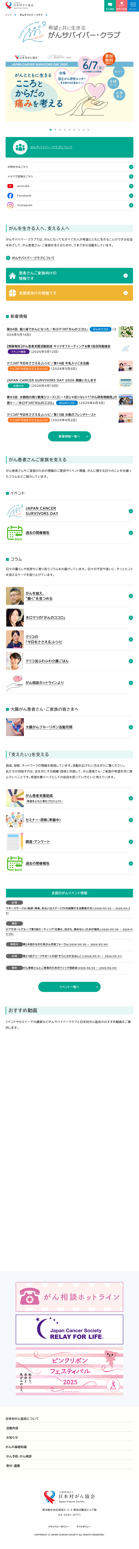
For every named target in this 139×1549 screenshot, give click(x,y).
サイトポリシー (84, 1526)
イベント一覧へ (69, 986)
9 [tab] (88, 130)
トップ (9, 15)
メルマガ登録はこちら (20, 176)
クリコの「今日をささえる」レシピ (29, 369)
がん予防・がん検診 (19, 1456)
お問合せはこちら (18, 167)
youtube (23, 186)
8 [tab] (84, 130)
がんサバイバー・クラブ (31, 15)
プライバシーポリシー (58, 1526)
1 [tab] (51, 130)
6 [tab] (74, 130)
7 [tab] (79, 130)
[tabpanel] (70, 86)
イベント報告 (18, 352)
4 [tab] (65, 130)
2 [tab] (55, 130)
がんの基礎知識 (16, 1446)
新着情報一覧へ (69, 436)
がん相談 (110, 6)
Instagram (25, 205)
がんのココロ (100, 329)
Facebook (24, 195)
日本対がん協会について (22, 1418)
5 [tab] (69, 130)
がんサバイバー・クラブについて (33, 257)
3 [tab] (60, 130)
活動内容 (12, 1428)
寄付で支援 (121, 6)
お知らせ (18, 386)
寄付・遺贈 (13, 1465)
